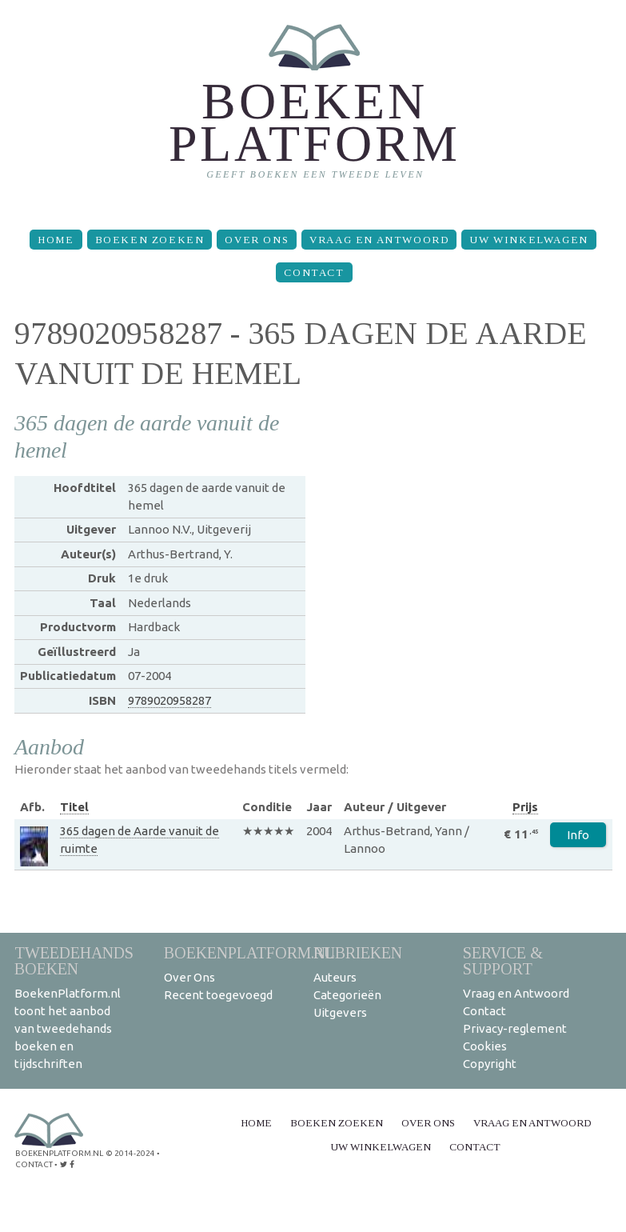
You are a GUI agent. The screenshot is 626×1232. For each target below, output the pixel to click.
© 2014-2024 (130, 1153)
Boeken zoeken (150, 240)
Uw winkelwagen (528, 240)
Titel (74, 807)
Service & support (503, 960)
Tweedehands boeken (74, 960)
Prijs (525, 807)
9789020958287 (169, 700)
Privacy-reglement (515, 1028)
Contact (314, 272)
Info (578, 835)
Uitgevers (340, 1012)
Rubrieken (357, 952)
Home (56, 240)
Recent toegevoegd (218, 995)
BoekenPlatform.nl (249, 952)
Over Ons (257, 240)
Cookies (485, 1046)
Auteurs (335, 977)
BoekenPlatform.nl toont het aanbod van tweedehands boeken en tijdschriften (67, 1028)
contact (34, 1164)
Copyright (489, 1063)
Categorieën (347, 995)
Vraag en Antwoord (379, 240)
